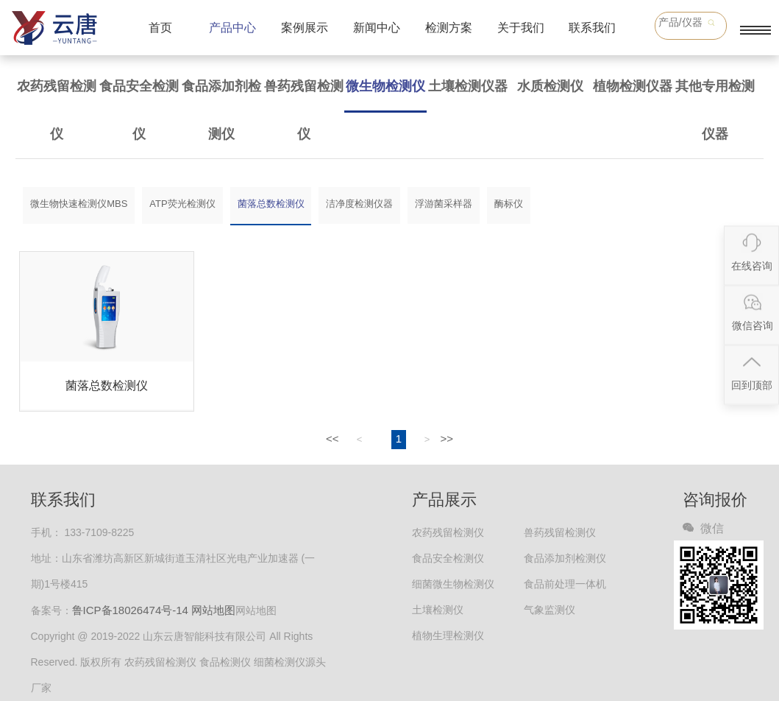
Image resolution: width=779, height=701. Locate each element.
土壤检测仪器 (468, 86)
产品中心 (232, 27)
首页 (160, 27)
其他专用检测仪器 (715, 110)
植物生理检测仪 (448, 635)
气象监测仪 (549, 610)
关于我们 (520, 27)
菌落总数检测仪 (271, 203)
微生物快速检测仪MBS (78, 203)
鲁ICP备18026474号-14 (130, 610)
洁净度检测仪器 (359, 203)
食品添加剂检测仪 (221, 110)
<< (332, 438)
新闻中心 (376, 27)
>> (446, 438)
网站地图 (213, 610)
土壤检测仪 (437, 610)
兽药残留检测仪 (304, 110)
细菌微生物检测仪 (453, 584)
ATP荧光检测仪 (182, 203)
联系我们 (592, 27)
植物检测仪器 (632, 86)
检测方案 (448, 27)
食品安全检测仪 (139, 110)
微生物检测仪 (385, 86)
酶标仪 (508, 203)
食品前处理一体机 (565, 584)
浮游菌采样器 (443, 203)
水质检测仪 (550, 86)
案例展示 (304, 27)
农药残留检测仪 (56, 110)
